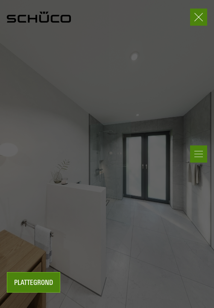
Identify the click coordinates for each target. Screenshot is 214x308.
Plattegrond (33, 283)
